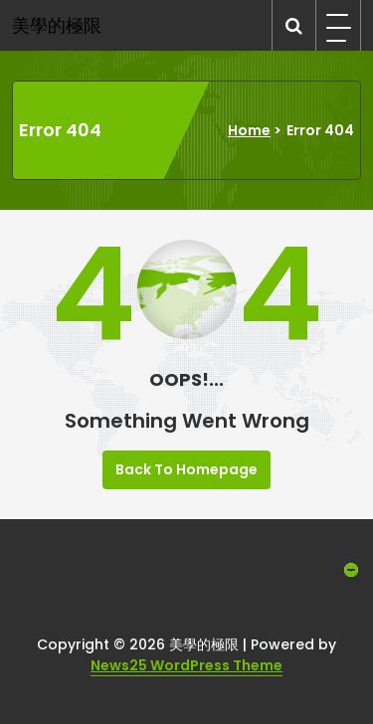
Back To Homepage (186, 469)
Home (249, 130)
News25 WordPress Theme (186, 665)
